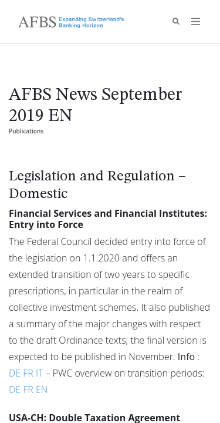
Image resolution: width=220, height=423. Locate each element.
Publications (26, 131)
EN (42, 389)
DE (16, 373)
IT (41, 373)
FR (29, 373)
